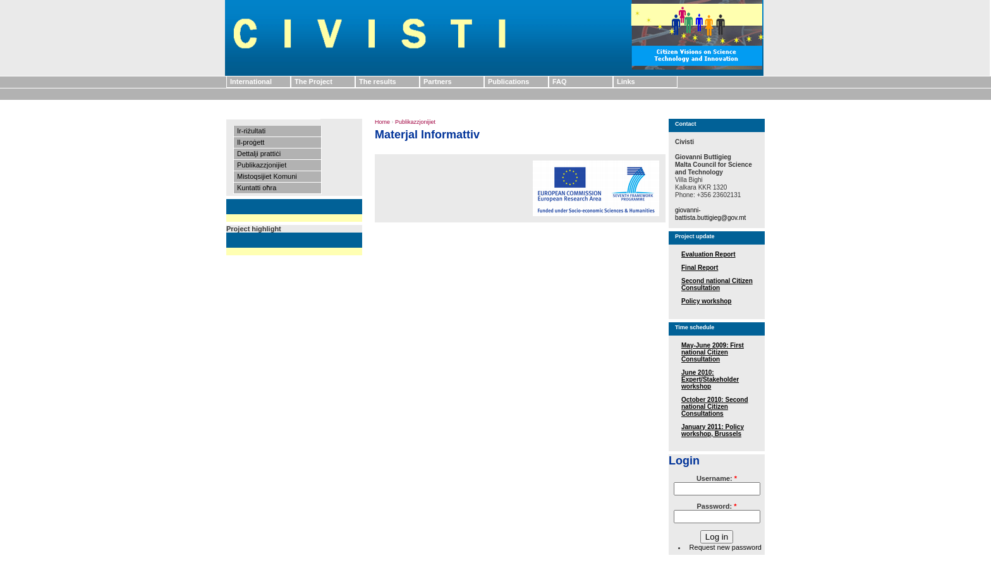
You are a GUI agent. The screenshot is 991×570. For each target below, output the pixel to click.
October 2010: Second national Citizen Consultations (714, 406)
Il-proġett (250, 142)
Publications (508, 81)
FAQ (559, 81)
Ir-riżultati (251, 131)
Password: (717, 506)
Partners (437, 81)
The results (377, 81)
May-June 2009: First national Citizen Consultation (712, 352)
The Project (313, 81)
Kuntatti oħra (256, 187)
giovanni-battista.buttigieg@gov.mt (710, 214)
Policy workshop (706, 301)
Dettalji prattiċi (259, 153)
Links (626, 81)
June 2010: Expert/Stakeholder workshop (710, 379)
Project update (695, 236)
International (251, 81)
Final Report (699, 267)
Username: (716, 478)
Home (382, 122)
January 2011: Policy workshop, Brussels (712, 430)
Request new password (726, 547)
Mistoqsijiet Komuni (267, 176)
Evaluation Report (708, 254)
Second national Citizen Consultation (717, 284)
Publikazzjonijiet (261, 165)
